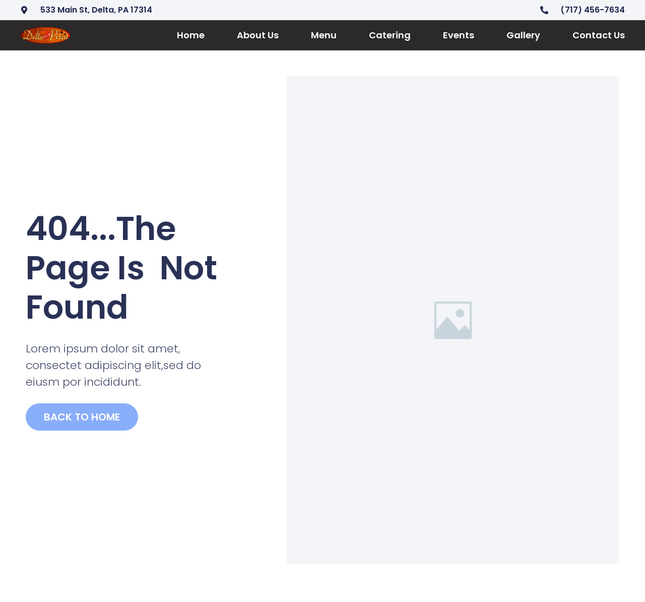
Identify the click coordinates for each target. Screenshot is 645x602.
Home (191, 35)
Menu (324, 35)
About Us (258, 35)
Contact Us (598, 35)
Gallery (523, 35)
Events (458, 35)
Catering (390, 35)
